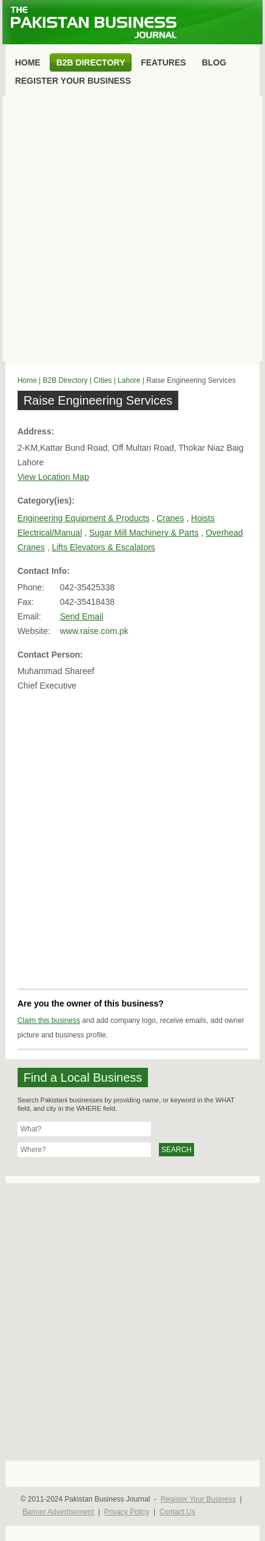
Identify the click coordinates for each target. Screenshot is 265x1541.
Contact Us (177, 1512)
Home (27, 380)
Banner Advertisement (58, 1512)
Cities (102, 380)
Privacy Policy (127, 1512)
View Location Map (53, 477)
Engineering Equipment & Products (84, 518)
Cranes (170, 518)
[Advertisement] (132, 228)
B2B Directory (64, 380)
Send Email (82, 616)
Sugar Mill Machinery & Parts (144, 533)
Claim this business (49, 1020)
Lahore (129, 380)
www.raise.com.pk (94, 631)
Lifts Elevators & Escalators (103, 547)
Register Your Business (198, 1499)
